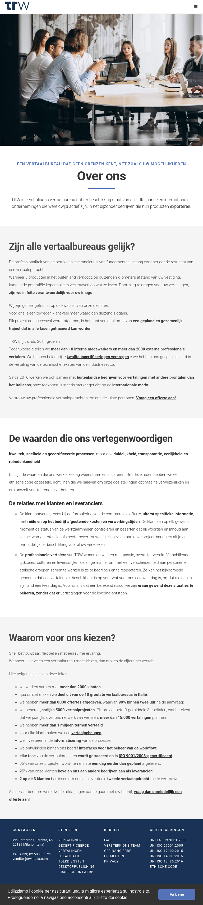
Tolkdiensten (71, 861)
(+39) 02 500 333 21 (35, 854)
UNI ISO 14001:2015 (166, 856)
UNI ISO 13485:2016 (166, 861)
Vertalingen (70, 840)
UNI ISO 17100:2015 (166, 851)
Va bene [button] (177, 894)
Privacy (111, 861)
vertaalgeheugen (86, 732)
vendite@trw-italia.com (30, 859)
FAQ (107, 840)
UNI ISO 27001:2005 (166, 845)
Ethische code (163, 867)
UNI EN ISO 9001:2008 (168, 840)
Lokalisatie (69, 856)
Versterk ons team (122, 845)
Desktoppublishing (76, 867)
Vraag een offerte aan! (156, 398)
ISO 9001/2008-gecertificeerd (145, 755)
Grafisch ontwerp (75, 872)
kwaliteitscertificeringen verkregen (98, 356)
